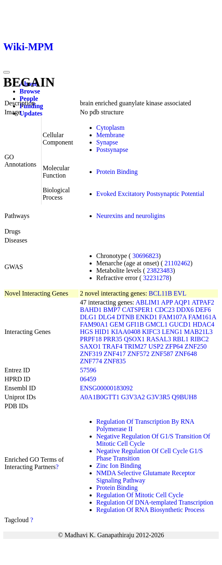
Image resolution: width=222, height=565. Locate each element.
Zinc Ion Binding (118, 465)
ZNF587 (162, 353)
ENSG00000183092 (106, 388)
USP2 (155, 346)
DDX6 (185, 309)
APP (167, 302)
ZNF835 (115, 361)
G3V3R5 (158, 397)
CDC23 (165, 309)
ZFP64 (174, 346)
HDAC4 (203, 324)
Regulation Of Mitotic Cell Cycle (139, 495)
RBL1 (181, 339)
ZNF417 (115, 353)
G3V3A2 (133, 397)
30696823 (145, 255)
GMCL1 (156, 324)
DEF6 (203, 309)
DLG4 (106, 317)
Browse (30, 91)
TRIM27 (135, 346)
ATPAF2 (202, 302)
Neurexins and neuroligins (130, 215)
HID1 (102, 331)
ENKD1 (146, 317)
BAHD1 (90, 309)
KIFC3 (151, 331)
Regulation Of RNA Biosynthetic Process (150, 509)
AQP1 (182, 302)
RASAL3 (158, 339)
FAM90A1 (94, 324)
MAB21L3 (198, 331)
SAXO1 (90, 346)
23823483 (160, 270)
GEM (117, 324)
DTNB (125, 317)
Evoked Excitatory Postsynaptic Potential (150, 193)
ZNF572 (138, 353)
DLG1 (88, 317)
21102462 (177, 263)
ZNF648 (186, 353)
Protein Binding (117, 171)
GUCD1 (180, 324)
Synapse (107, 142)
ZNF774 (91, 361)
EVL (180, 293)
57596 (88, 370)
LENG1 (172, 331)
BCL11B (160, 293)
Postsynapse (112, 149)
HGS (86, 331)
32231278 (156, 277)
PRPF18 (90, 339)
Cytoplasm (110, 127)
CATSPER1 (137, 309)
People (29, 98)
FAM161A (202, 317)
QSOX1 (134, 339)
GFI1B (135, 324)
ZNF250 (196, 346)
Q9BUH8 (184, 397)
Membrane (110, 134)
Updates (31, 113)
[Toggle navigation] (6, 72)
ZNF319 (91, 353)
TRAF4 (113, 346)
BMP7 (112, 309)
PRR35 (112, 339)
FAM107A (173, 317)
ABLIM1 (148, 302)
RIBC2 (199, 339)
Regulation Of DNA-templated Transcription (154, 502)
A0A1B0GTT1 (99, 397)
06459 (88, 379)
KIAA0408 (126, 331)
